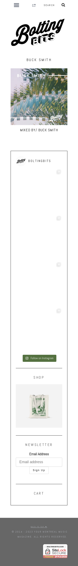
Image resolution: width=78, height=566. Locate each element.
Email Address (39, 454)
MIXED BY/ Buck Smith (39, 130)
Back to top (39, 527)
